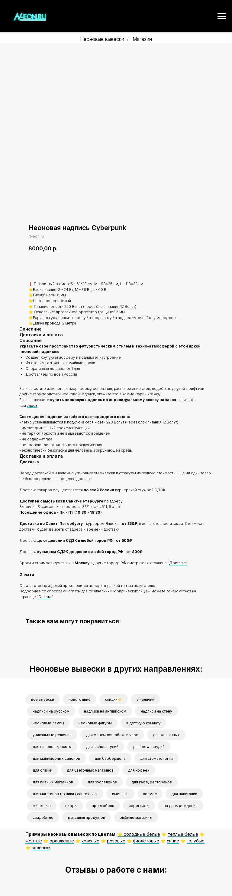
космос (150, 794)
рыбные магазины (136, 817)
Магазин (142, 39)
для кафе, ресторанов (151, 782)
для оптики (42, 770)
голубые (196, 840)
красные (90, 840)
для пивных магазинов (53, 782)
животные (42, 805)
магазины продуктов (86, 817)
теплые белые (183, 834)
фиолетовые (146, 840)
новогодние (80, 699)
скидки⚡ (113, 699)
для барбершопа (110, 758)
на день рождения (181, 805)
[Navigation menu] (222, 16)
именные (120, 794)
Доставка (178, 563)
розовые (116, 840)
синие (173, 840)
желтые (33, 840)
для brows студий (149, 746)
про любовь (103, 805)
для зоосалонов (102, 782)
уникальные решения (52, 735)
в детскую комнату (143, 723)
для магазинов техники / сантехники (65, 794)
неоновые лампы (48, 723)
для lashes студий (102, 746)
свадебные (43, 817)
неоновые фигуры (95, 723)
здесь (32, 405)
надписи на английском (105, 711)
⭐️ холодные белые (139, 834)
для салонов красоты (52, 746)
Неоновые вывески (102, 39)
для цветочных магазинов (90, 770)
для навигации (184, 794)
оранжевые (62, 840)
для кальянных (166, 735)
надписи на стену (156, 711)
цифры (71, 805)
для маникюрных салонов (56, 758)
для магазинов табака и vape (112, 735)
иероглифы (139, 805)
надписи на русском (51, 711)
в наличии (145, 699)
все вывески (42, 699)
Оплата (44, 596)
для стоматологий (156, 758)
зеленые (41, 847)
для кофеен (139, 770)
